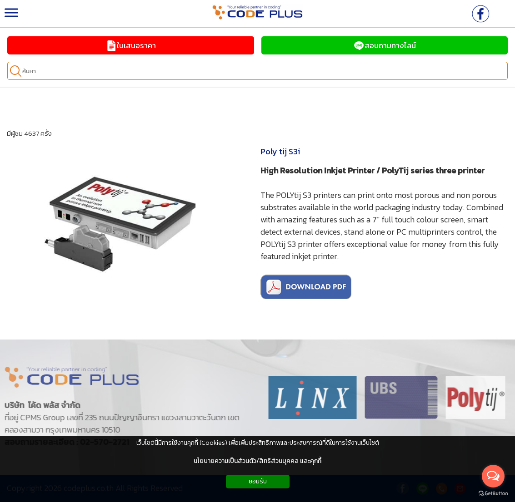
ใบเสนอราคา (130, 45)
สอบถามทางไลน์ (384, 45)
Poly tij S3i (280, 151)
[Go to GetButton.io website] (493, 493)
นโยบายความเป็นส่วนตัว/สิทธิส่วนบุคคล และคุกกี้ (257, 461)
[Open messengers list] (493, 476)
